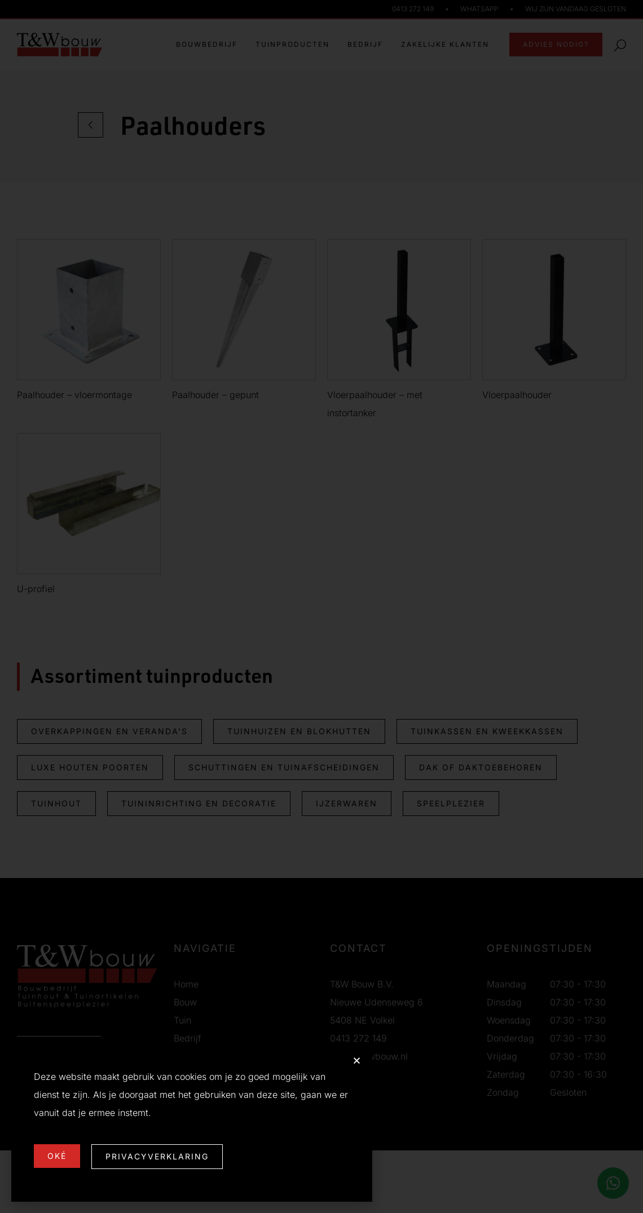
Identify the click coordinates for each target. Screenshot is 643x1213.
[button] (357, 1060)
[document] (321, 606)
